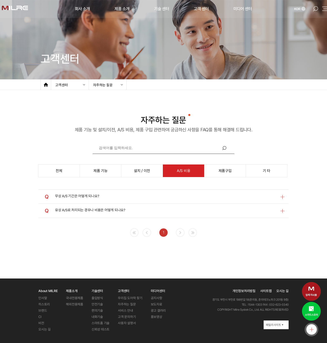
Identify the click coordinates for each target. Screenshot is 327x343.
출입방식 (97, 298)
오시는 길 (44, 329)
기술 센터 (161, 8)
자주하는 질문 (103, 84)
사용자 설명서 (127, 323)
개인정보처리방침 (244, 291)
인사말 (42, 298)
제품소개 (71, 291)
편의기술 (97, 311)
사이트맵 (266, 291)
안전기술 (97, 304)
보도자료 (156, 304)
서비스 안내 (125, 311)
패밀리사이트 (274, 325)
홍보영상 (156, 317)
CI (40, 317)
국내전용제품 (74, 298)
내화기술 (97, 317)
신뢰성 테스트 (100, 329)
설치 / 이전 (142, 170)
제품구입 (225, 170)
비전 (41, 323)
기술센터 (97, 291)
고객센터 (61, 84)
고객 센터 (201, 8)
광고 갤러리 (158, 311)
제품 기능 (100, 170)
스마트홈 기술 (100, 323)
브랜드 (42, 311)
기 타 (266, 170)
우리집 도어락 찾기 (130, 298)
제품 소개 (122, 8)
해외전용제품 (74, 304)
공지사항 (156, 298)
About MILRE (48, 291)
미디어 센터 (242, 8)
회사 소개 (82, 8)
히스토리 (44, 304)
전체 (59, 170)
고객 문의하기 (127, 317)
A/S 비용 (183, 170)
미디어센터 (158, 291)
